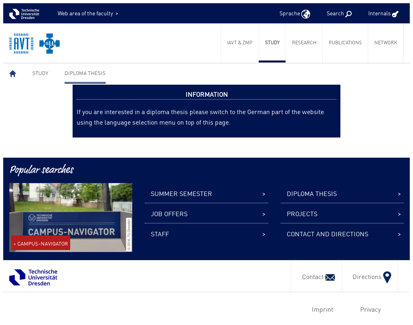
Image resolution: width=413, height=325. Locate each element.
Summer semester (181, 193)
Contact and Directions (327, 233)
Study (272, 42)
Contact (316, 276)
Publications (345, 42)
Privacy (368, 308)
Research (304, 42)
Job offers (169, 213)
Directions (369, 276)
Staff (160, 233)
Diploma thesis (85, 73)
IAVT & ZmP (239, 42)
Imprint (321, 308)
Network (385, 42)
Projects (302, 213)
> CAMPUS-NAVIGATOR (40, 243)
